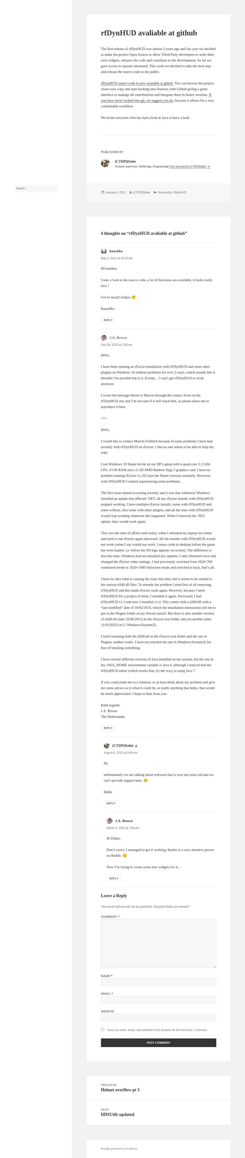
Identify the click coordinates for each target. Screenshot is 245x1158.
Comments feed (23, 536)
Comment (110, 917)
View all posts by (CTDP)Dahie (187, 166)
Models (18, 395)
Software (19, 438)
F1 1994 (19, 352)
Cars (17, 337)
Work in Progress (24, 495)
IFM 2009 (20, 388)
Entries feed (21, 529)
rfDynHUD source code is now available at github (137, 83)
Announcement (23, 294)
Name (107, 976)
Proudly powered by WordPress (119, 1148)
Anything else (22, 301)
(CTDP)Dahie (22, 228)
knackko (116, 251)
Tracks (18, 466)
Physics (18, 402)
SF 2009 (19, 431)
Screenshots (21, 423)
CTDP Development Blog (32, 25)
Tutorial (18, 473)
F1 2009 (19, 366)
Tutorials (19, 160)
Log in (18, 522)
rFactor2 (19, 409)
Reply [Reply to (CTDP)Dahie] (110, 803)
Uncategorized (22, 481)
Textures (19, 459)
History (18, 380)
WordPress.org (22, 544)
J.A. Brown (21, 217)
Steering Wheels (23, 452)
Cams (17, 330)
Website (107, 1011)
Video (17, 488)
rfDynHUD (21, 416)
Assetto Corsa (22, 309)
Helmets (19, 373)
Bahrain (18, 316)
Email (107, 994)
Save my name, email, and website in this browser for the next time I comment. (157, 1030)
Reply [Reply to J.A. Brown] (108, 728)
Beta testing (21, 323)
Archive (19, 153)
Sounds (18, 445)
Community (21, 344)
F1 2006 (19, 359)
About (18, 146)
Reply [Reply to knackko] (108, 320)
